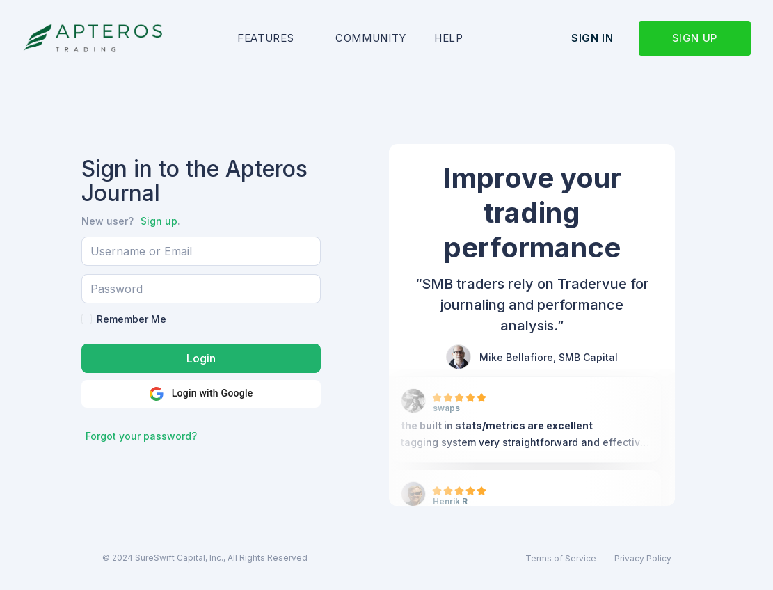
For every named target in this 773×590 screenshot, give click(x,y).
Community (370, 38)
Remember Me (131, 319)
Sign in (592, 38)
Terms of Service (560, 558)
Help (448, 38)
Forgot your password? (141, 436)
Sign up (694, 38)
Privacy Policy (642, 558)
